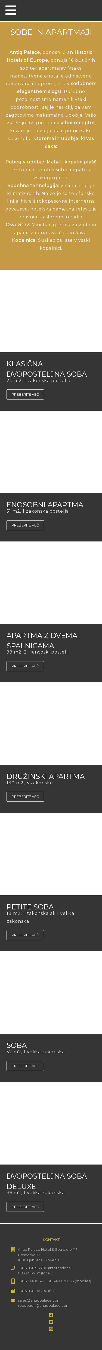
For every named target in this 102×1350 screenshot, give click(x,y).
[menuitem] (90, 10)
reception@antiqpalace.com (44, 1305)
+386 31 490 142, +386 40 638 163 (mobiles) (54, 1281)
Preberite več (25, 394)
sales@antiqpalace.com (39, 1300)
